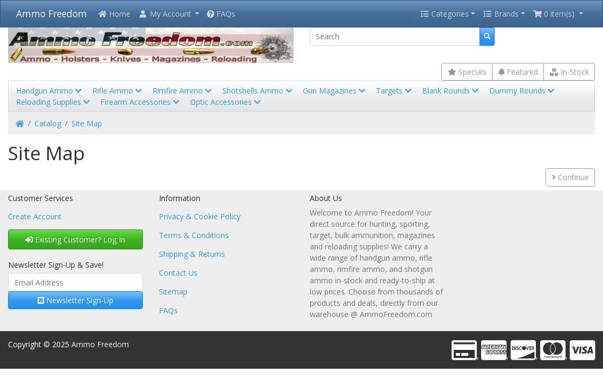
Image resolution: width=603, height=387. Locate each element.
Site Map (86, 123)
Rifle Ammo (118, 90)
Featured (518, 72)
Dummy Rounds (522, 90)
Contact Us (178, 273)
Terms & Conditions (194, 235)
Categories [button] (444, 14)
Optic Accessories (226, 102)
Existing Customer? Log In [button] (75, 239)
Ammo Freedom (51, 13)
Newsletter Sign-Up (75, 300)
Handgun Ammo (50, 90)
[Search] (395, 36)
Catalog (47, 123)
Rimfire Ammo (183, 90)
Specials (467, 72)
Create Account (35, 216)
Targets (394, 90)
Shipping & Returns (192, 254)
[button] (168, 13)
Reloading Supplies (54, 102)
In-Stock (569, 72)
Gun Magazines (335, 90)
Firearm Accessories (140, 102)
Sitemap (173, 291)
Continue (570, 177)
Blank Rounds (451, 90)
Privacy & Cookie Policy (200, 216)
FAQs (221, 14)
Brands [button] (501, 14)
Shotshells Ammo (258, 90)
